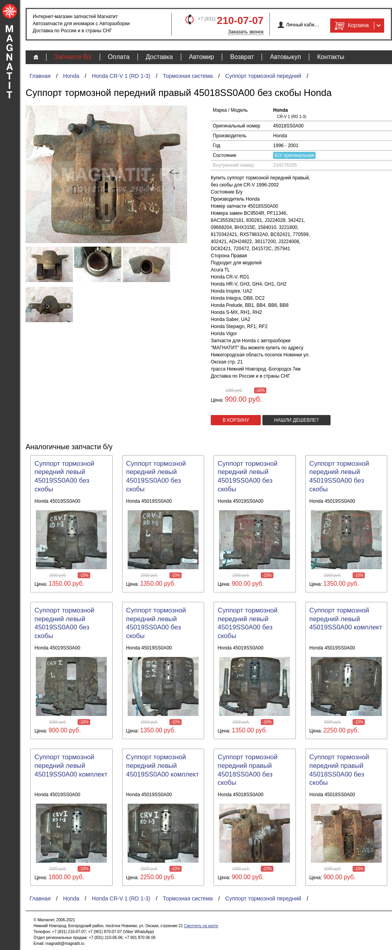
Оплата (119, 56)
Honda (71, 76)
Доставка (159, 56)
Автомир (201, 56)
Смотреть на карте (201, 926)
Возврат (242, 56)
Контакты (330, 56)
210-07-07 (240, 20)
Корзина (351, 25)
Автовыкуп (285, 56)
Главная (40, 76)
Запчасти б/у (73, 56)
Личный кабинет (303, 25)
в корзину (236, 420)
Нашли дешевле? (296, 420)
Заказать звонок (246, 32)
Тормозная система (188, 76)
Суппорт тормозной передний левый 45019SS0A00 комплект (345, 619)
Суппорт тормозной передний (263, 76)
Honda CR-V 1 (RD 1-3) (121, 76)
